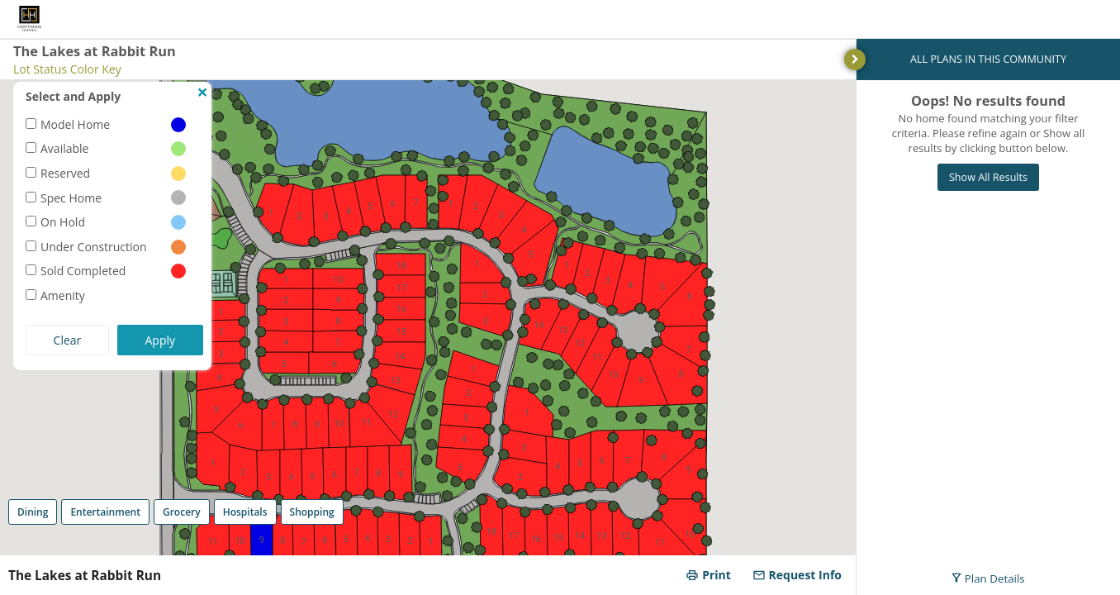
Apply (160, 340)
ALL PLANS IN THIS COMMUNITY (988, 59)
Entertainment (105, 512)
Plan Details (988, 578)
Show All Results (988, 177)
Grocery (182, 512)
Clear (68, 340)
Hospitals (245, 512)
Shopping (312, 512)
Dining (32, 512)
